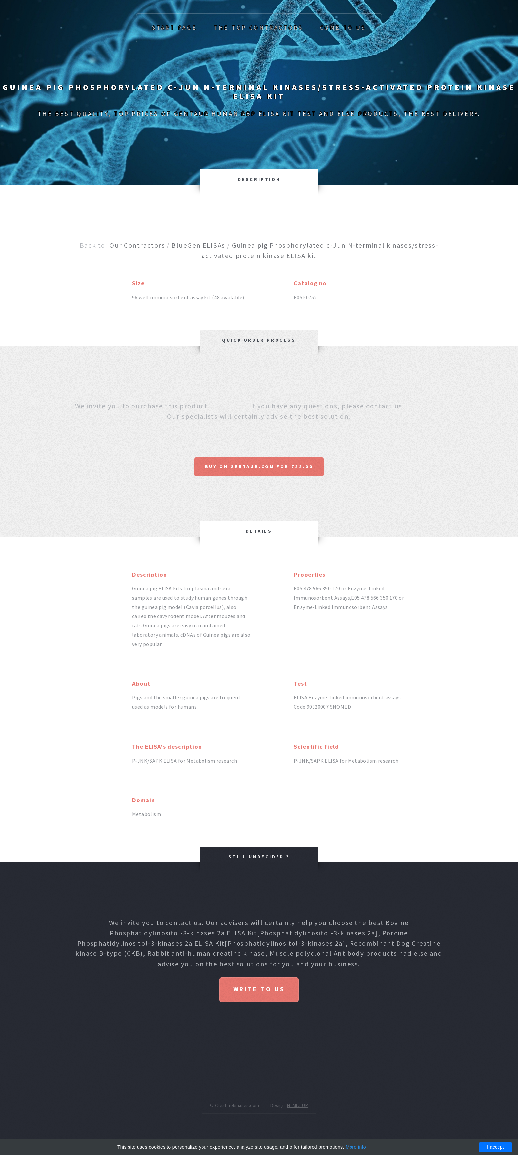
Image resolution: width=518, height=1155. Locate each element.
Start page (174, 27)
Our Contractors (137, 245)
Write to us (259, 989)
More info (356, 1147)
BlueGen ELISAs (198, 245)
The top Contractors (258, 27)
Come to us (343, 27)
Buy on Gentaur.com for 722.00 (259, 466)
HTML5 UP (297, 1105)
